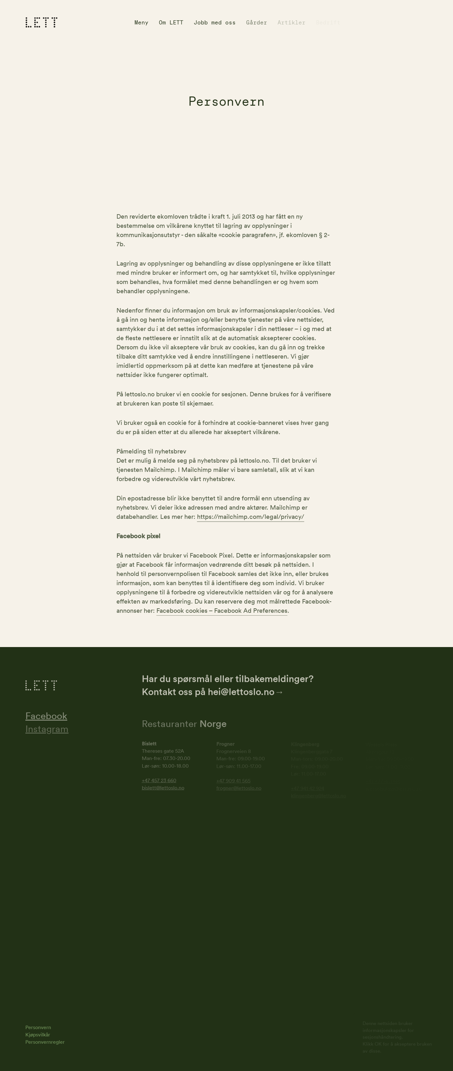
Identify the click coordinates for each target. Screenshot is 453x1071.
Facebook (46, 716)
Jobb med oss (215, 22)
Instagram (47, 729)
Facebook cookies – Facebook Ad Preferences (221, 611)
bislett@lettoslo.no (163, 788)
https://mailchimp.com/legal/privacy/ (250, 517)
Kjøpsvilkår (37, 1034)
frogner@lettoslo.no (238, 788)
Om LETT (171, 22)
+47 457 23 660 (159, 781)
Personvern (38, 1027)
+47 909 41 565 (233, 781)
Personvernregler (45, 1042)
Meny (141, 22)
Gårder (256, 22)
